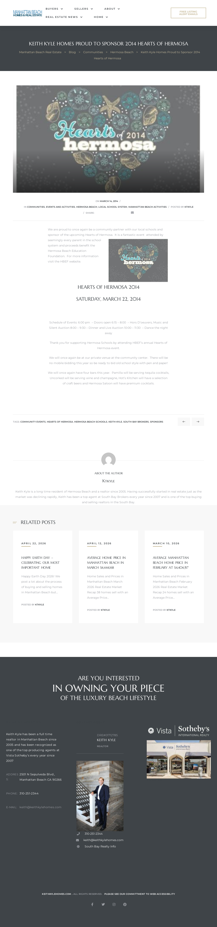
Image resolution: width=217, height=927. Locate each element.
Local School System (112, 206)
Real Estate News (64, 17)
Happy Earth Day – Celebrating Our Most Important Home (40, 562)
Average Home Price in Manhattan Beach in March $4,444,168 (106, 562)
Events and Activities (60, 206)
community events (33, 422)
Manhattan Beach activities (147, 206)
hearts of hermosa (60, 422)
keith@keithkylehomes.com (41, 818)
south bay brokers (136, 422)
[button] (188, 13)
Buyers (54, 8)
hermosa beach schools (90, 422)
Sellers (83, 8)
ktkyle (189, 206)
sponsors (156, 422)
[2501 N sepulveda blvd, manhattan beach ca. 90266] (41, 856)
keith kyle (115, 422)
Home (101, 17)
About (112, 8)
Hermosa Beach (86, 206)
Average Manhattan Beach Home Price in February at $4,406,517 (171, 562)
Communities (36, 206)
